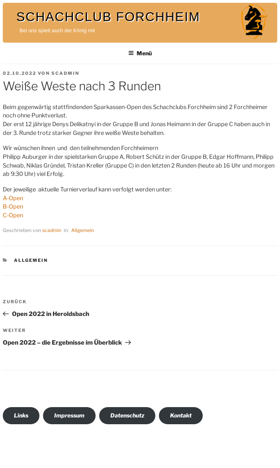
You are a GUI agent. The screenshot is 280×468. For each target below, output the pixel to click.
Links (21, 415)
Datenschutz (127, 415)
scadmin (65, 73)
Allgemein (82, 230)
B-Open (13, 206)
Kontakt (181, 415)
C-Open (13, 215)
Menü (140, 53)
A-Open (13, 198)
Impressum (69, 415)
